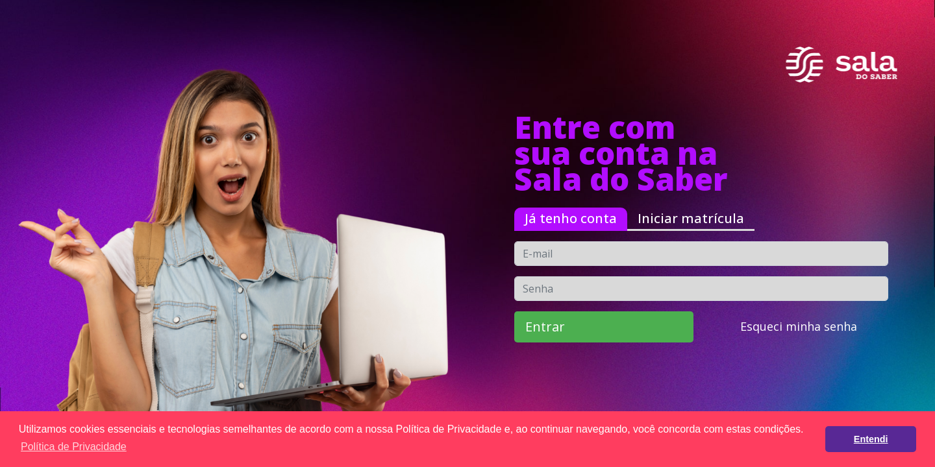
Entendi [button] (871, 439)
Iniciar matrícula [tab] (691, 218)
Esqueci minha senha (798, 326)
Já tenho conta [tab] (571, 218)
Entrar (545, 326)
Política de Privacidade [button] (74, 446)
